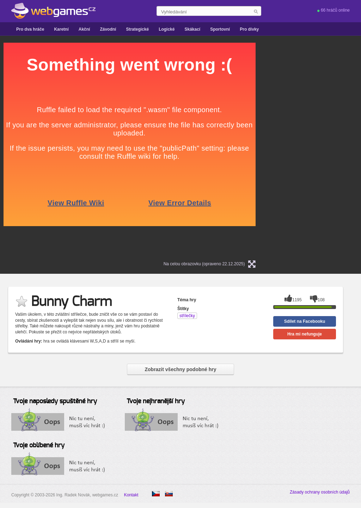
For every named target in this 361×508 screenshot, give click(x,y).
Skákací (192, 29)
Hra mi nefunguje (304, 334)
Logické (167, 29)
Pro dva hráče (30, 29)
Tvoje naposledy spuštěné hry (55, 401)
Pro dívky (249, 29)
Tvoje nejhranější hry (156, 401)
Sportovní (220, 29)
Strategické (137, 29)
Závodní (108, 29)
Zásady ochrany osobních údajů (320, 492)
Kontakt (131, 494)
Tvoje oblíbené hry (39, 445)
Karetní (61, 29)
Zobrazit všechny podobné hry (180, 369)
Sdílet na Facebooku (304, 321)
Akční (84, 29)
